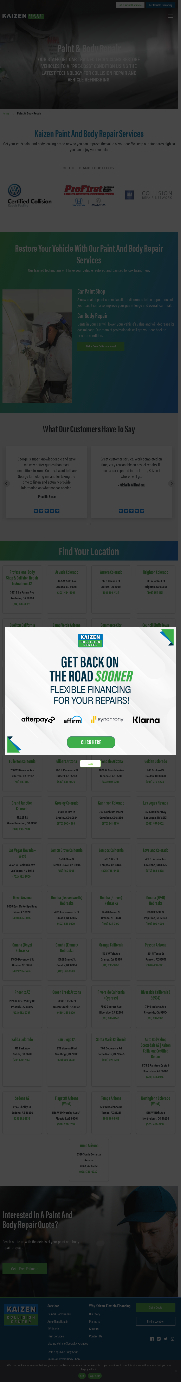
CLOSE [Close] (90, 763)
